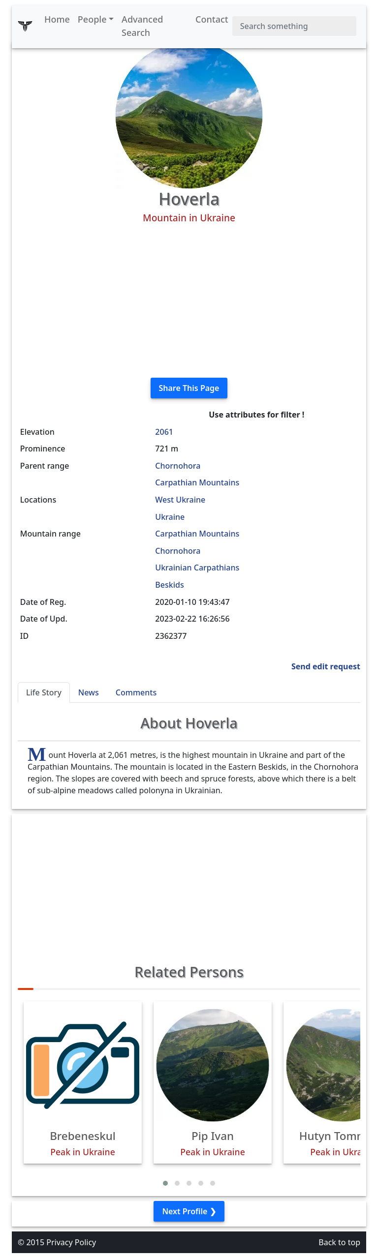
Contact (211, 19)
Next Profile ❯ (189, 1211)
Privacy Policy (71, 1242)
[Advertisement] (189, 301)
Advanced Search (142, 25)
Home (57, 19)
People (92, 19)
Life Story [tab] (44, 692)
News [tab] (88, 692)
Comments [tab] (136, 692)
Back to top (339, 1242)
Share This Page (189, 388)
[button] (165, 1183)
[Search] (294, 26)
